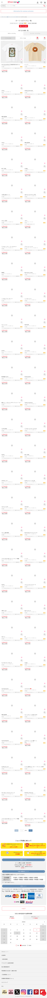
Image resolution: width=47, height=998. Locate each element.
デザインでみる (23, 38)
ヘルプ (23, 908)
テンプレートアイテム (35, 33)
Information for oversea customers (23, 11)
